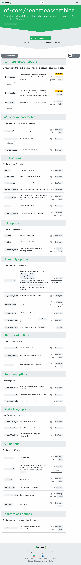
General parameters (19, 117)
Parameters (9, 56)
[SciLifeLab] (47, 556)
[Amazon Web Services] (39, 556)
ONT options (12, 158)
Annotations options (17, 514)
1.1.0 (75, 56)
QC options (11, 443)
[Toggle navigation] (77, 3)
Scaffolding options (16, 409)
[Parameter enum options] (56, 282)
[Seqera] (34, 556)
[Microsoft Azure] (43, 556)
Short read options (16, 335)
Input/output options (20, 61)
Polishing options (15, 374)
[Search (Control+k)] (42, 3)
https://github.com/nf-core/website (40, 561)
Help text (9, 84)
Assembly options (15, 259)
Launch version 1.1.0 (40, 38)
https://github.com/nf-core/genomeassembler (40, 42)
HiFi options (11, 223)
